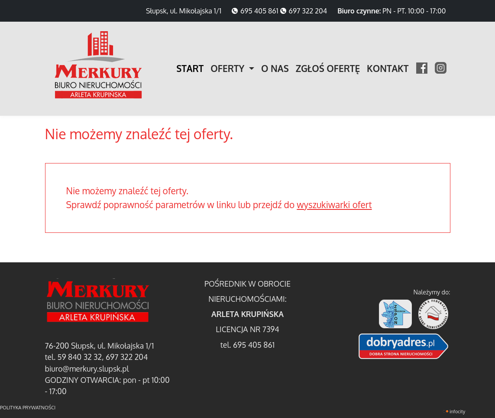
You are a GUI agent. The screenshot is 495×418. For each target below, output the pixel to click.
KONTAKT (387, 68)
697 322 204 (308, 11)
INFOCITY (457, 411)
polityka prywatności (27, 408)
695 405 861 (259, 11)
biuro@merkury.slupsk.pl (87, 368)
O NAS (275, 68)
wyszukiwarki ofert (334, 204)
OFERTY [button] (228, 68)
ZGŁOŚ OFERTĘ (328, 68)
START (190, 68)
